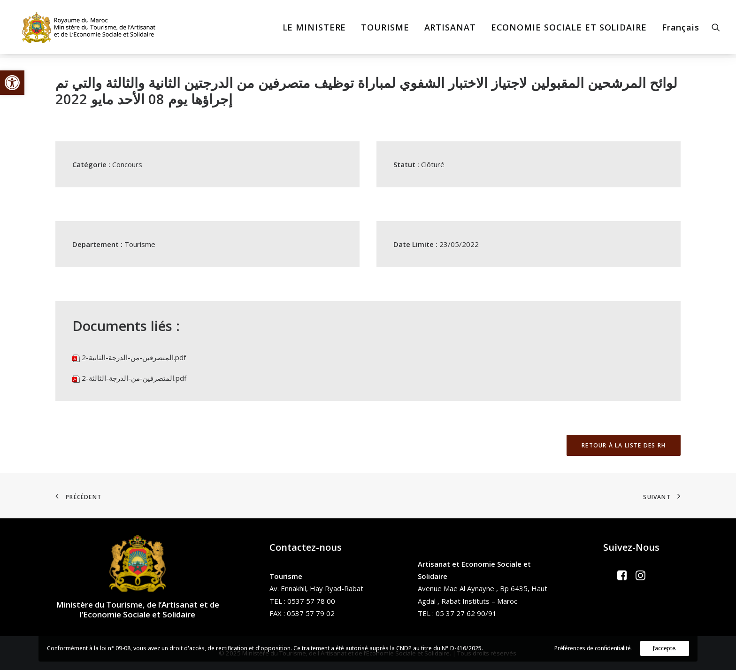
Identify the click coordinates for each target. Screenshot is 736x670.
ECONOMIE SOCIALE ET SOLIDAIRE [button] (569, 29)
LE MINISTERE (314, 29)
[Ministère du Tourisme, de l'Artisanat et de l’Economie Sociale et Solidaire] (88, 29)
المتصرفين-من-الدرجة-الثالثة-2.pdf (134, 378)
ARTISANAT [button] (450, 29)
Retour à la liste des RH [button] (624, 445)
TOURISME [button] (385, 29)
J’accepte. (664, 648)
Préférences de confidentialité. (593, 648)
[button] (12, 82)
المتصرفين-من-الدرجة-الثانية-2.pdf (134, 357)
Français (680, 29)
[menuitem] (314, 29)
